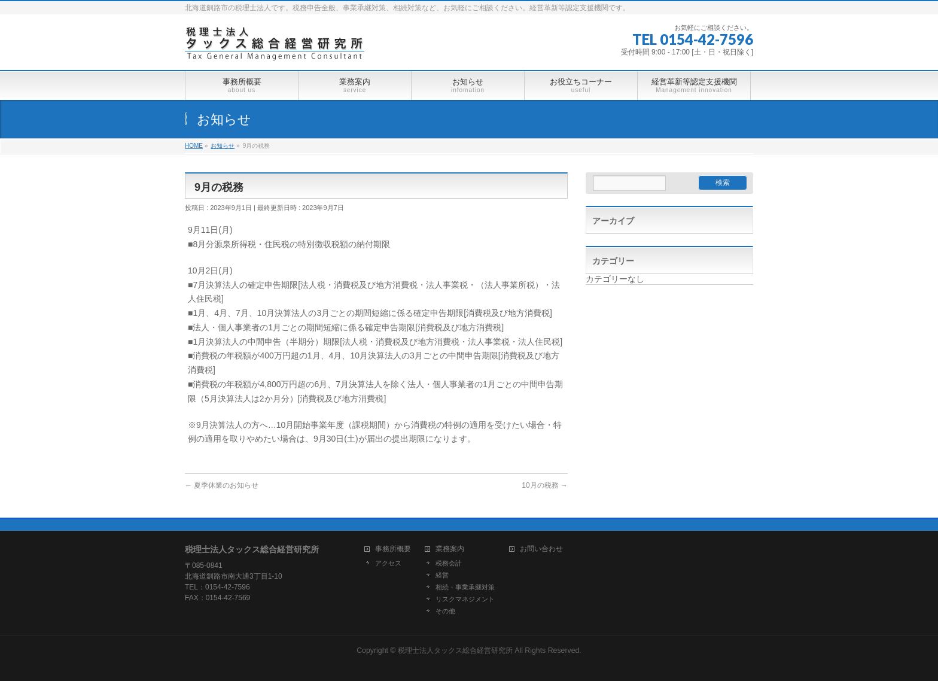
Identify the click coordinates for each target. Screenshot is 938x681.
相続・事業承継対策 (465, 587)
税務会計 (449, 563)
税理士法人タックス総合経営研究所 (455, 650)
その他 (445, 611)
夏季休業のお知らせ (221, 485)
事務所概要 (393, 549)
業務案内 (450, 549)
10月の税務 (545, 485)
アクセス (388, 563)
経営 (442, 575)
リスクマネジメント (465, 599)
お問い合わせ (541, 549)
